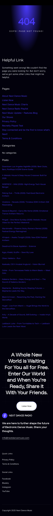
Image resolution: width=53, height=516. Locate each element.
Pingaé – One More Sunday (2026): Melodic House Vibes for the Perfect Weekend (24, 221)
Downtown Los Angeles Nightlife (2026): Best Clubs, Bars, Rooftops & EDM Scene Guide (24, 167)
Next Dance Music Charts (15, 104)
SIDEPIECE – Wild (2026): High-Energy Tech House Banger (24, 185)
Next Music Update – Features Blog (19, 113)
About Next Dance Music (14, 96)
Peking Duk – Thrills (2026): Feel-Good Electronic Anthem (23, 194)
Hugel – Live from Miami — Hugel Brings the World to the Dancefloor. (25, 307)
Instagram (6, 487)
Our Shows (7, 117)
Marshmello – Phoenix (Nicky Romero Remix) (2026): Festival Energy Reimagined (25, 229)
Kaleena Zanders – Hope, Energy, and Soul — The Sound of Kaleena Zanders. (24, 280)
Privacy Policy (9, 121)
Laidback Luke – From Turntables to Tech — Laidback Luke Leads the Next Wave (26, 324)
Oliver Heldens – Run (11, 258)
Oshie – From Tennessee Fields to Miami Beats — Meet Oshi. (26, 271)
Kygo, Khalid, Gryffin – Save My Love (18, 252)
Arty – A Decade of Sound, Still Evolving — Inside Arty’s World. (26, 316)
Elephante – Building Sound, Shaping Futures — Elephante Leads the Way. (23, 289)
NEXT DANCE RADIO (20, 415)
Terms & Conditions (12, 138)
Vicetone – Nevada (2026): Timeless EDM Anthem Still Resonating (25, 203)
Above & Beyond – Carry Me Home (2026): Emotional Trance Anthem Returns (25, 212)
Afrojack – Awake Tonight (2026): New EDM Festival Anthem (24, 238)
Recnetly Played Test (12, 125)
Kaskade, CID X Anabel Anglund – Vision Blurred (23, 264)
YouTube (6, 491)
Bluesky (5, 483)
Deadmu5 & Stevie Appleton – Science (19, 246)
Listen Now (7, 100)
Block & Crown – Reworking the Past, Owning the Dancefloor (23, 298)
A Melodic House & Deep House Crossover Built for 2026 (24, 176)
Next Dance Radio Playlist (15, 108)
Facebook (6, 479)
